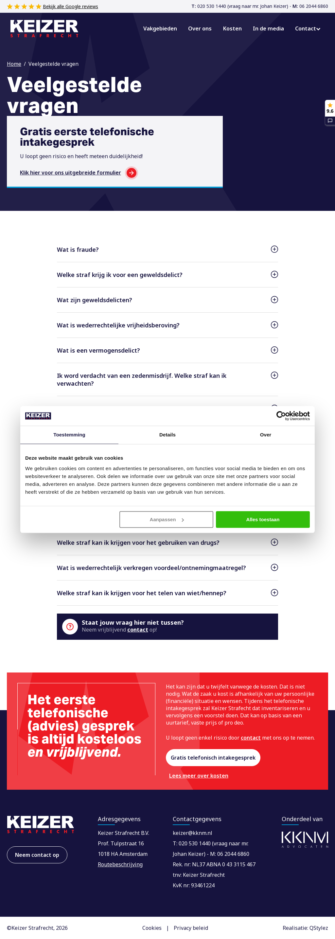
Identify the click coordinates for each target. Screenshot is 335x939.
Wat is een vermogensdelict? (98, 350)
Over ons (202, 28)
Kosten (234, 28)
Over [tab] (266, 434)
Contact (305, 28)
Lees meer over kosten (199, 775)
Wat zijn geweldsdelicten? (94, 300)
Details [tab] (167, 434)
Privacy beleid (191, 927)
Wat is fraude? (78, 249)
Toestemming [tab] (69, 434)
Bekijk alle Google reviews (70, 6)
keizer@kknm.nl (192, 833)
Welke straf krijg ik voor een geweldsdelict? (120, 275)
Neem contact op (37, 854)
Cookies (152, 927)
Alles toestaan (263, 519)
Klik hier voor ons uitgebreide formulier (70, 172)
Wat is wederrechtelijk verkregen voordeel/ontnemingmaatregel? (151, 568)
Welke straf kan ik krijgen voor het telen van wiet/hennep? (141, 593)
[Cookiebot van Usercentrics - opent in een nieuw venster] (281, 416)
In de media (269, 28)
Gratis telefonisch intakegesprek (213, 757)
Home (14, 63)
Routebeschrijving (120, 864)
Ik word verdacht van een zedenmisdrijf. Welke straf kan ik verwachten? (141, 379)
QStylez (318, 927)
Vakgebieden (162, 28)
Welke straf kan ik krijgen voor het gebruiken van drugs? (138, 542)
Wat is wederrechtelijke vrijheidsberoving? (118, 325)
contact (137, 629)
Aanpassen (167, 519)
